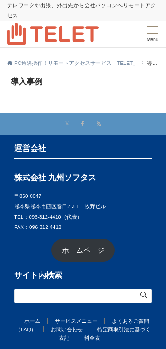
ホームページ (83, 250)
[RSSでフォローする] (98, 124)
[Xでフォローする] (67, 124)
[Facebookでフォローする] (82, 124)
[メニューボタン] (152, 34)
